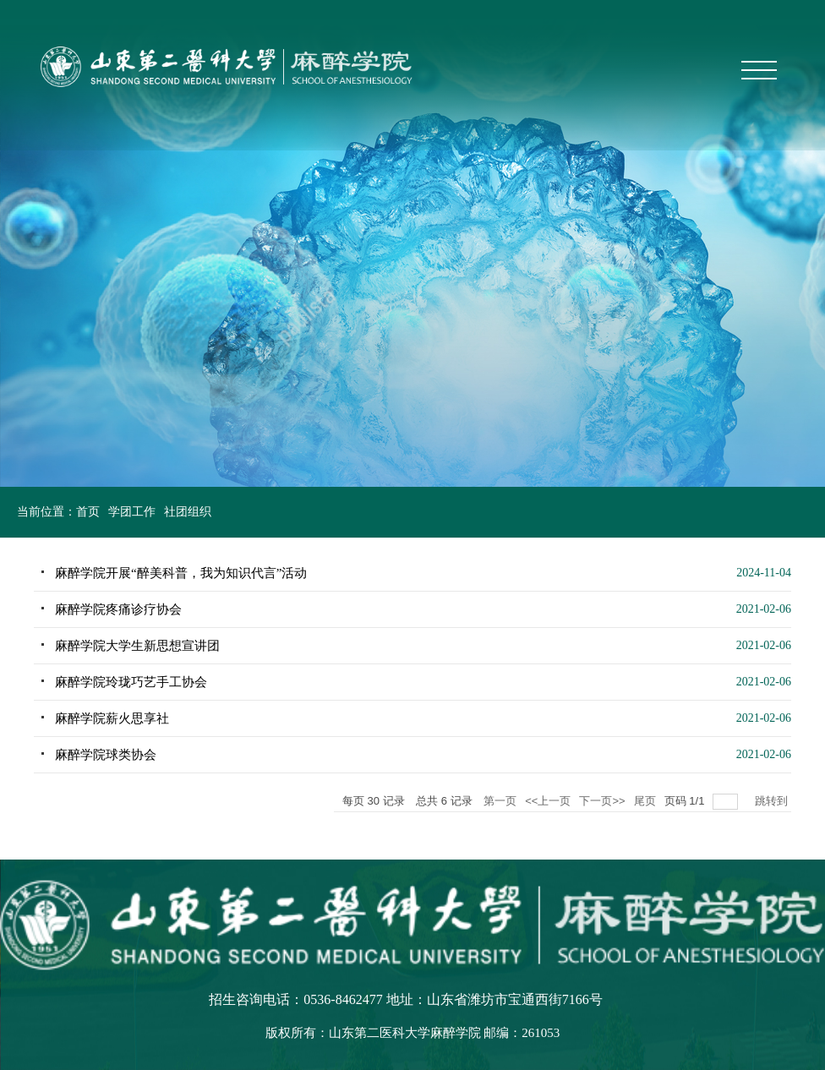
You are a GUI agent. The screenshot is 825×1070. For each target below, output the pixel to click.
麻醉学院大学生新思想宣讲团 (137, 645)
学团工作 (132, 511)
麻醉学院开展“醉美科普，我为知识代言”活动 (181, 573)
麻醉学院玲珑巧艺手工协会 (131, 682)
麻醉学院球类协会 (105, 755)
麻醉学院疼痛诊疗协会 (118, 609)
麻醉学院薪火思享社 (112, 718)
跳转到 (773, 800)
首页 (88, 511)
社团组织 (187, 511)
